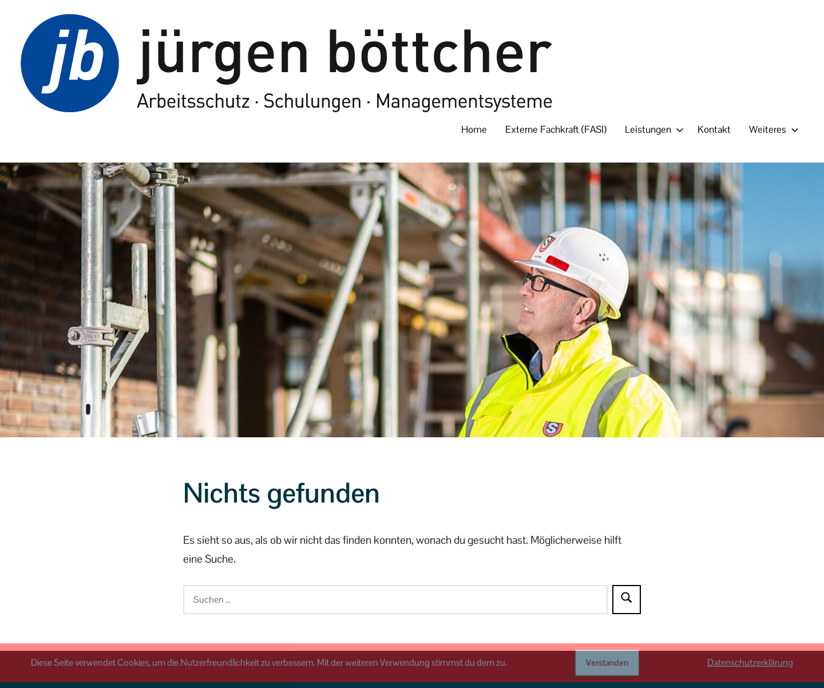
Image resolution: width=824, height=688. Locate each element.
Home (474, 129)
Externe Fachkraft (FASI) (556, 129)
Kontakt (714, 129)
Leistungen (652, 129)
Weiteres (771, 129)
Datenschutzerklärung (750, 663)
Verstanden (607, 662)
